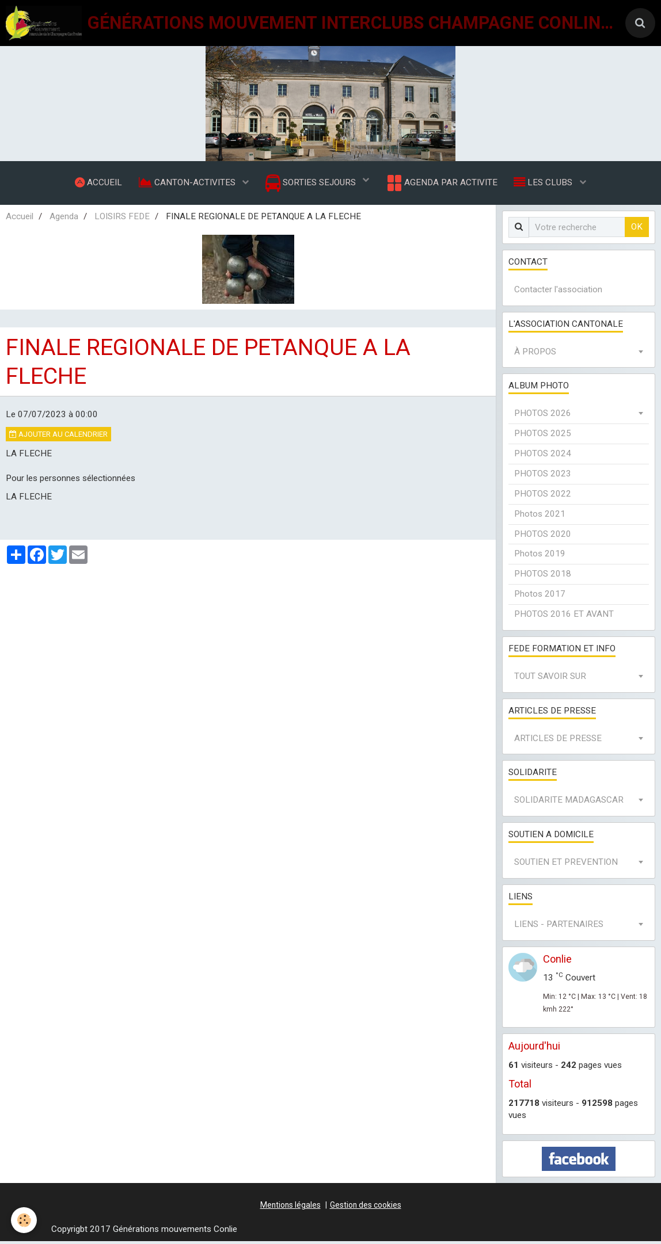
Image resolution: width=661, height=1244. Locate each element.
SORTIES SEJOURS (311, 184)
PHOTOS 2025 (542, 436)
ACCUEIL (96, 183)
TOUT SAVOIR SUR (550, 679)
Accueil (19, 219)
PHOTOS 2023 (542, 476)
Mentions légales (290, 1207)
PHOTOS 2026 (542, 416)
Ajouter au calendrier (58, 437)
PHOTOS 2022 (542, 496)
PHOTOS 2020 (542, 537)
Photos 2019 (539, 556)
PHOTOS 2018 (542, 576)
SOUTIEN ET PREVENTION (566, 865)
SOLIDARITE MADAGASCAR (569, 802)
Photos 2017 (539, 597)
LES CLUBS (545, 183)
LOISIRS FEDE (122, 219)
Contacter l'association (558, 292)
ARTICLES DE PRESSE (558, 741)
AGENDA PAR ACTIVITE (442, 184)
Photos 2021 (539, 517)
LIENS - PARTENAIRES (558, 927)
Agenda (64, 219)
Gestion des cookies (365, 1207)
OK (637, 229)
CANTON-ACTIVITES (187, 183)
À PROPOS (535, 354)
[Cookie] (24, 1220)
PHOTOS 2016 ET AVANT (564, 617)
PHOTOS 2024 (542, 456)
